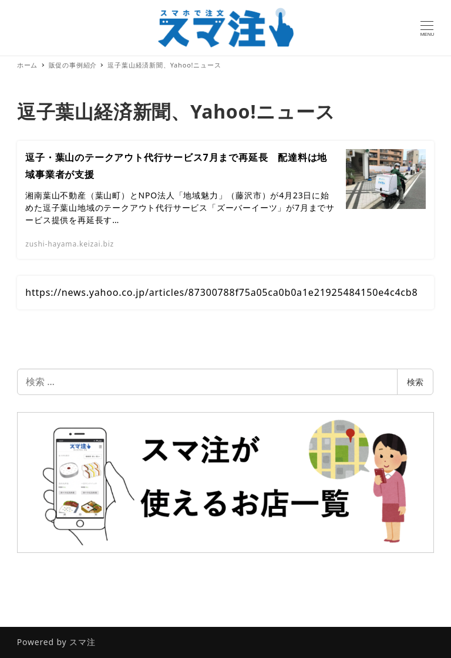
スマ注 (82, 641)
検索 (415, 381)
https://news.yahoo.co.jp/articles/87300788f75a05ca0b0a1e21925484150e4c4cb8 (221, 292)
